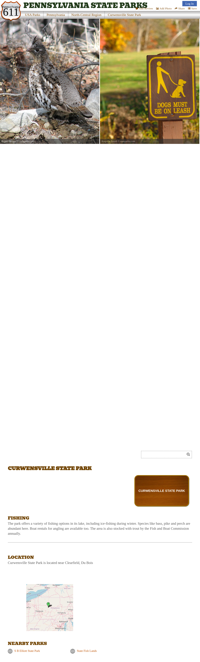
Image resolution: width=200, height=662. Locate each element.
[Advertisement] (42, 455)
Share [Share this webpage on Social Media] (180, 8)
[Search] (164, 454)
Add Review (144, 8)
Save (192, 8)
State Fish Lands (87, 651)
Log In (189, 3)
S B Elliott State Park (27, 651)
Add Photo (164, 8)
